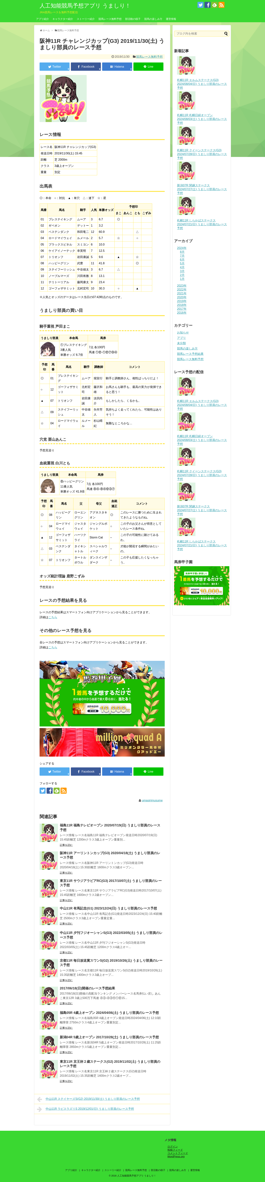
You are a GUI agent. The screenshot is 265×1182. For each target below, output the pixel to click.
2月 (182, 275)
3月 (182, 271)
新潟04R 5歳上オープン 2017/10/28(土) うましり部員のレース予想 (109, 1037)
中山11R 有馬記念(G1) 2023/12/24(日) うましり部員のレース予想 (108, 908)
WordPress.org (176, 1156)
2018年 (182, 305)
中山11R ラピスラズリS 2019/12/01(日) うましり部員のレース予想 (85, 1109)
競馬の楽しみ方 (153, 18)
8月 (182, 251)
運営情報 (171, 18)
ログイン (172, 1146)
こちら (52, 617)
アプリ (181, 337)
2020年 (182, 297)
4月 (182, 267)
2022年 (182, 289)
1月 (182, 278)
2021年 (182, 293)
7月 (182, 255)
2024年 (182, 248)
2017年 (182, 308)
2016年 (182, 312)
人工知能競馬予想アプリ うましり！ (85, 6)
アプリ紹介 (42, 18)
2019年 (182, 301)
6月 (182, 259)
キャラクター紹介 (62, 18)
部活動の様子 (133, 18)
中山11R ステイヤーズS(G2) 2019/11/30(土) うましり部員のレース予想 (88, 1099)
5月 (182, 263)
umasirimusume (152, 800)
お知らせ (183, 332)
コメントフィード (177, 1153)
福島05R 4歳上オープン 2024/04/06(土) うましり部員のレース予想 (109, 1013)
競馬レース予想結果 (190, 353)
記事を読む (66, 844)
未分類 (181, 343)
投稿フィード (175, 1149)
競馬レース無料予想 (110, 18)
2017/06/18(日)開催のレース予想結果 (87, 988)
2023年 (182, 285)
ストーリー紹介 (86, 18)
